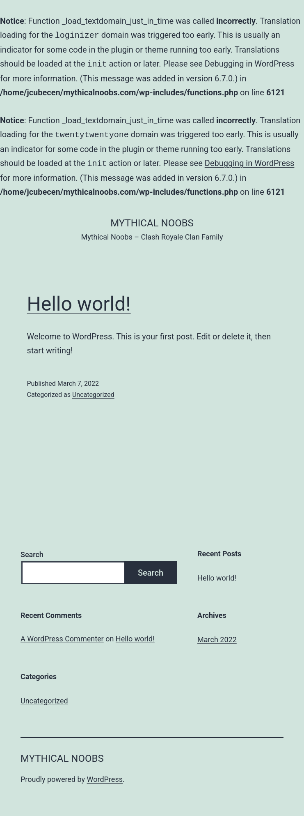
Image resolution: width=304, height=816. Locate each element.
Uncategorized (93, 391)
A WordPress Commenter (62, 635)
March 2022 (217, 636)
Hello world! (79, 300)
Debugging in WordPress (250, 63)
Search (32, 551)
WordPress (105, 776)
